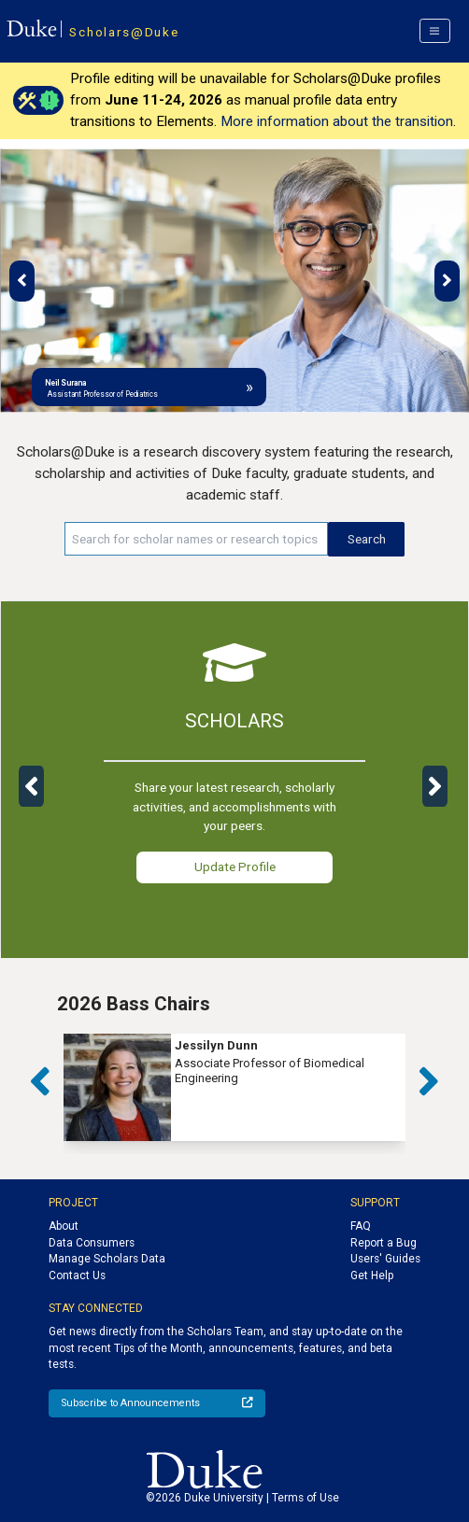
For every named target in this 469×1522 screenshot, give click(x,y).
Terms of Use (305, 1497)
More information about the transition (336, 121)
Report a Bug (383, 1242)
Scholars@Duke (123, 31)
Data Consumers (92, 1242)
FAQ (360, 1226)
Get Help (371, 1275)
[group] (234, 1087)
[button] (22, 281)
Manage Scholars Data (107, 1258)
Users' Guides (385, 1258)
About (63, 1226)
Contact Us (77, 1275)
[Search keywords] (196, 539)
